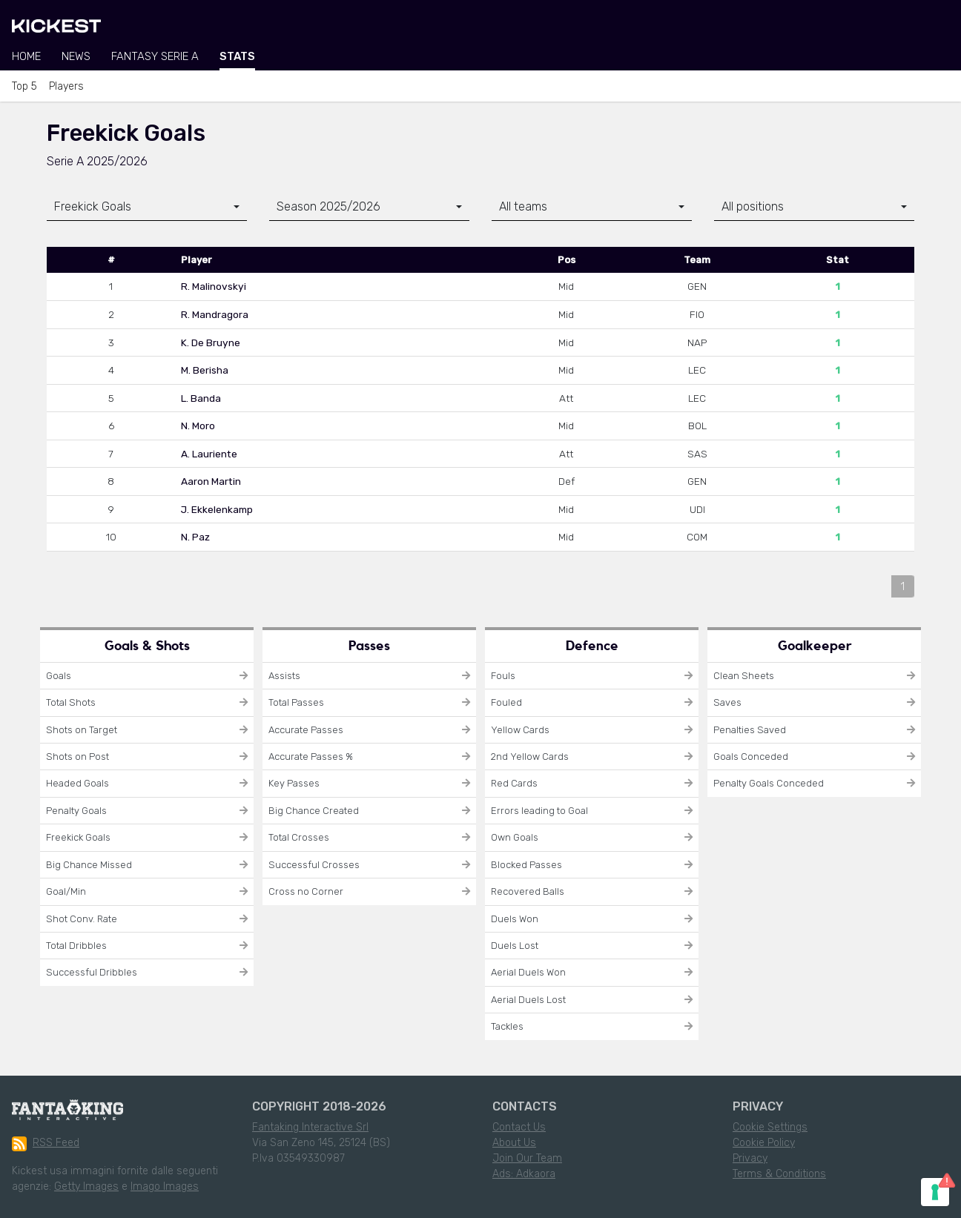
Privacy (750, 1158)
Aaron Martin (211, 481)
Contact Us (519, 1127)
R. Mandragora (214, 314)
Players (66, 86)
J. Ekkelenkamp (217, 509)
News (76, 56)
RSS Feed (45, 1143)
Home (26, 56)
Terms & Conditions (779, 1174)
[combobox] (147, 207)
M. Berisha (204, 370)
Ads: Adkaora (523, 1174)
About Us (514, 1142)
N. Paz (195, 537)
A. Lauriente (209, 454)
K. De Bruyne (210, 342)
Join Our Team (527, 1158)
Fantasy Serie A (155, 56)
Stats (237, 56)
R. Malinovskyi (213, 286)
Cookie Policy (764, 1142)
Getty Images (86, 1186)
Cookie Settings (770, 1127)
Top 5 (24, 86)
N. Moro (198, 425)
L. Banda (201, 398)
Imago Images (165, 1186)
